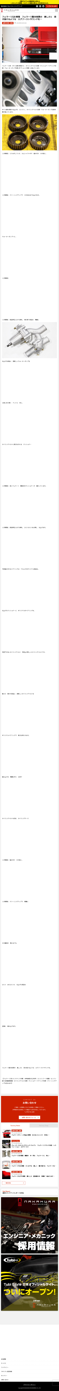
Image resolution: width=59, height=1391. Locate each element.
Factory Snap (43, 1125)
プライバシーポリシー (29, 1384)
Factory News (15, 1125)
